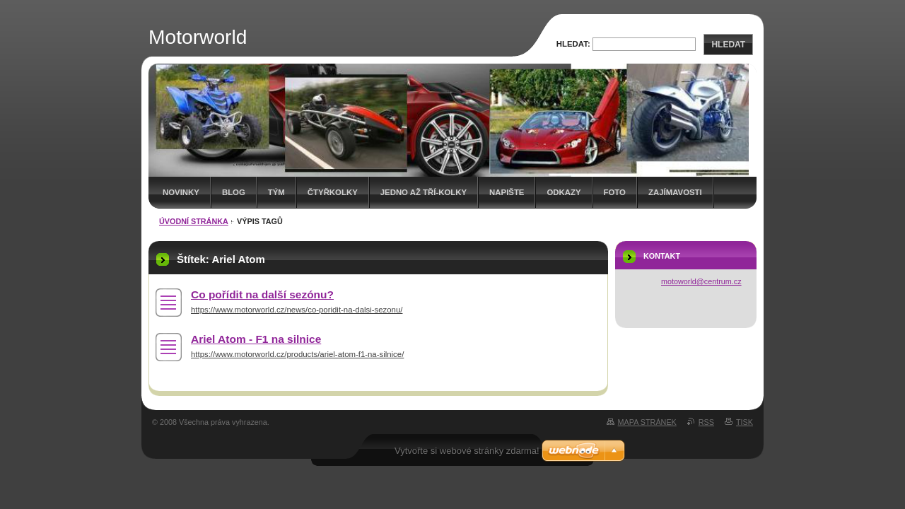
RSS (706, 422)
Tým (276, 192)
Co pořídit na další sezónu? (262, 294)
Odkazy (563, 192)
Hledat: (573, 44)
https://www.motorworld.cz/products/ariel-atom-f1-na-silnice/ (297, 354)
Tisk (744, 422)
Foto (615, 192)
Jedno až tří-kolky (423, 192)
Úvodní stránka (193, 221)
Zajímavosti (675, 192)
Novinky (181, 192)
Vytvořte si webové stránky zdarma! (467, 450)
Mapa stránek (647, 422)
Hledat (728, 44)
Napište (506, 192)
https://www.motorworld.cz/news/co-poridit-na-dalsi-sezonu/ (296, 309)
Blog (233, 192)
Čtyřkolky (333, 192)
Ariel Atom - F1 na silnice (256, 339)
